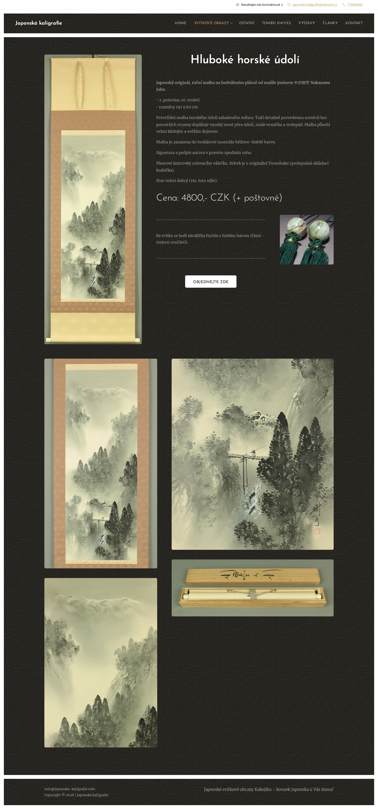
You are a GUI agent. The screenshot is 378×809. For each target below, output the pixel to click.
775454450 (355, 4)
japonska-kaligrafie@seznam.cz (315, 4)
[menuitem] (169, 23)
